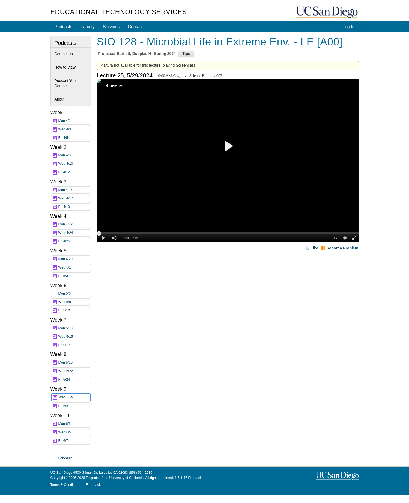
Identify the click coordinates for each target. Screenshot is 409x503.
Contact (135, 26)
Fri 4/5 (74, 137)
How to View (65, 67)
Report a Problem (342, 248)
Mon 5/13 (74, 328)
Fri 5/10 (74, 310)
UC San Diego (327, 12)
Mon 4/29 (74, 259)
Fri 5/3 (74, 276)
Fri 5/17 (74, 345)
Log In (348, 26)
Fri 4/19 (74, 207)
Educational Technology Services (118, 12)
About (60, 99)
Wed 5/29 (74, 397)
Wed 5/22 (74, 371)
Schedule (65, 458)
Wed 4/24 (74, 233)
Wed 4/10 (74, 163)
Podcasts (64, 26)
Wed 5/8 (74, 302)
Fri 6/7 (74, 440)
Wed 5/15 (74, 336)
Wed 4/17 (74, 198)
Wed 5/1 (74, 267)
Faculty (87, 26)
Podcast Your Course (66, 83)
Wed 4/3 (74, 129)
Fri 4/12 (74, 172)
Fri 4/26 (74, 241)
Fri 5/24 (74, 379)
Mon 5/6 (74, 293)
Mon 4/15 (74, 190)
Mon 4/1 (74, 120)
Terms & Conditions (65, 485)
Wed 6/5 (74, 432)
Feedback (93, 485)
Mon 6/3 (74, 423)
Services (111, 26)
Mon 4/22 (74, 224)
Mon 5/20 (74, 362)
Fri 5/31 (74, 406)
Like (314, 248)
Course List (64, 54)
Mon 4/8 (74, 155)
